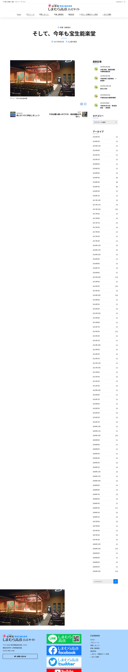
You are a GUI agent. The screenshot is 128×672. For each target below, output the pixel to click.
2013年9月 (96, 318)
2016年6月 (96, 272)
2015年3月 (96, 286)
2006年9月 (96, 553)
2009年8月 (96, 444)
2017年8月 (96, 218)
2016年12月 (96, 245)
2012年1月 (96, 358)
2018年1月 (96, 196)
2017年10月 (96, 209)
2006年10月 (96, 548)
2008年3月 (96, 508)
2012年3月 (96, 354)
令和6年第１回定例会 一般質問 (108, 79)
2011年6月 (96, 372)
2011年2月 (96, 386)
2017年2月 (96, 241)
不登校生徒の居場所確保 (108, 98)
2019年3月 (96, 168)
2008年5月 (96, 503)
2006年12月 (96, 544)
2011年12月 (96, 363)
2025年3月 (96, 137)
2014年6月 (96, 300)
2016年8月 (96, 263)
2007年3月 (96, 535)
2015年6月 (96, 281)
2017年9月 (96, 214)
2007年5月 (96, 530)
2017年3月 (96, 236)
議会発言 (71, 14)
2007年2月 (96, 539)
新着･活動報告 (59, 14)
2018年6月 (96, 173)
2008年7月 (96, 494)
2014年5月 (96, 304)
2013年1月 (96, 340)
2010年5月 (96, 408)
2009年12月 (96, 426)
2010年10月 (96, 390)
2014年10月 (96, 295)
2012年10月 (96, 345)
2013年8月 (96, 322)
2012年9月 (96, 349)
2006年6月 (96, 562)
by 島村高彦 (72, 41)
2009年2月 (96, 463)
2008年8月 (96, 490)
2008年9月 (96, 485)
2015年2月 (96, 291)
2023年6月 (96, 150)
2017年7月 (96, 223)
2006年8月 (96, 558)
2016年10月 (96, 254)
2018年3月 (96, 187)
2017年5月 (96, 227)
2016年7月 (96, 268)
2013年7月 (96, 327)
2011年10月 (96, 368)
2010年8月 (96, 395)
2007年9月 (96, 521)
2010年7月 (96, 399)
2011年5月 (96, 377)
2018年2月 (96, 191)
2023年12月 (96, 146)
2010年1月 (96, 422)
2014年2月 (96, 309)
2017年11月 (96, 205)
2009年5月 (96, 454)
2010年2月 (96, 417)
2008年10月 (96, 481)
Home (19, 14)
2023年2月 (96, 155)
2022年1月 (96, 159)
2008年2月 (96, 512)
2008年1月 (96, 517)
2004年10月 (96, 571)
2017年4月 (96, 232)
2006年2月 (96, 567)
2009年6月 (96, 449)
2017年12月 (96, 200)
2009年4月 (96, 458)
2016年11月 (96, 250)
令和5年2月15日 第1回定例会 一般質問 (108, 107)
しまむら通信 (107, 14)
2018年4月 (96, 182)
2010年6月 (96, 404)
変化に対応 (103, 89)
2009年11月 (96, 431)
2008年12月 (96, 472)
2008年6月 (96, 499)
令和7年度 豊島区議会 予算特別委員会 (108, 70)
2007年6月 (96, 526)
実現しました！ (44, 14)
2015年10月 (96, 277)
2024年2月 (96, 141)
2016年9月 (96, 259)
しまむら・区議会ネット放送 (88, 14)
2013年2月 (96, 336)
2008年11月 (96, 476)
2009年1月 (96, 467)
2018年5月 (96, 177)
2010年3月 (96, 413)
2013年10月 (96, 313)
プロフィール (30, 14)
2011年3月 (96, 381)
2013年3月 (96, 331)
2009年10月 (96, 435)
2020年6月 (96, 164)
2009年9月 (96, 440)
